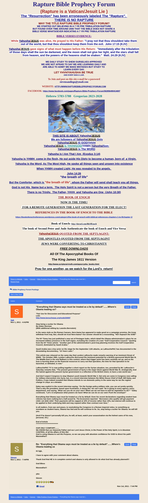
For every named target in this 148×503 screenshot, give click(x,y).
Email (41, 486)
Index (26, 279)
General (32, 279)
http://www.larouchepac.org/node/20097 (53, 318)
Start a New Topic (16, 294)
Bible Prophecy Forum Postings (47, 279)
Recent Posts (15, 282)
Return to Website (16, 279)
